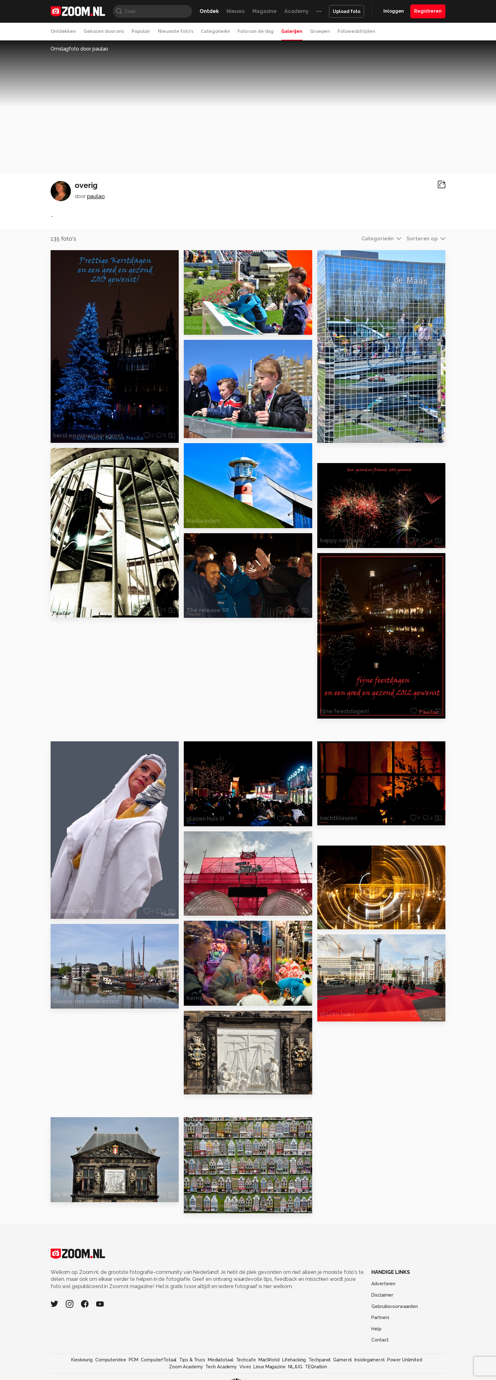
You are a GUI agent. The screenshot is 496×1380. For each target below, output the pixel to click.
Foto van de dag (256, 31)
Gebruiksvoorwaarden (394, 1306)
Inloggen (393, 11)
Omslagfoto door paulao (79, 49)
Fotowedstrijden (356, 31)
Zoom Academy (186, 1366)
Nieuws (235, 11)
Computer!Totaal (159, 1359)
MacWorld (269, 1359)
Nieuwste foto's (175, 31)
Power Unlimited (404, 1359)
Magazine (264, 11)
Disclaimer (382, 1295)
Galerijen (291, 31)
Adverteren (383, 1283)
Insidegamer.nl (369, 1359)
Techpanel (319, 1359)
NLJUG (295, 1366)
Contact (379, 1339)
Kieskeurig (82, 1359)
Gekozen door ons (104, 31)
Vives (245, 1366)
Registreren (428, 11)
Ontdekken (63, 31)
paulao (96, 196)
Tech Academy (221, 1366)
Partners (380, 1317)
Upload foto (346, 11)
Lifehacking (294, 1359)
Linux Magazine (269, 1366)
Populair (141, 31)
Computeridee (110, 1359)
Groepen (320, 31)
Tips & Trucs (192, 1359)
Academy (296, 11)
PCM (134, 1359)
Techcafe (246, 1359)
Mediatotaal (220, 1359)
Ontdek (209, 11)
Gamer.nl (342, 1359)
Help (376, 1328)
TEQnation (316, 1366)
